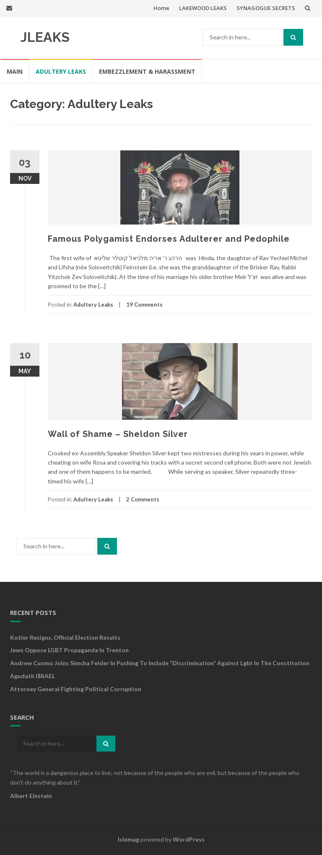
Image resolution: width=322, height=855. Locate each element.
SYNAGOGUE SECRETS (265, 8)
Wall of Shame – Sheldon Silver (118, 434)
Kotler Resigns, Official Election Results (65, 637)
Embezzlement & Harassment (147, 71)
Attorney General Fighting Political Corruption (75, 688)
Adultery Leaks (61, 71)
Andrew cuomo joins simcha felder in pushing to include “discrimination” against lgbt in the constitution (159, 662)
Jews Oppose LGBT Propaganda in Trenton (69, 650)
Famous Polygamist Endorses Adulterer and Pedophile (169, 239)
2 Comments (142, 499)
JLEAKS (45, 37)
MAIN (15, 71)
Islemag (128, 839)
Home (161, 8)
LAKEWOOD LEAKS (203, 8)
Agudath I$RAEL (32, 675)
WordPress (189, 839)
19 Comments (144, 304)
